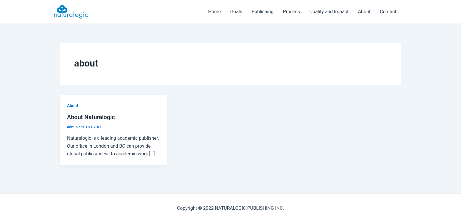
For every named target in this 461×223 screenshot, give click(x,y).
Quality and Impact (328, 11)
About (364, 11)
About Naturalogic (91, 117)
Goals (236, 11)
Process (291, 11)
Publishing (262, 11)
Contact (388, 11)
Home (214, 11)
